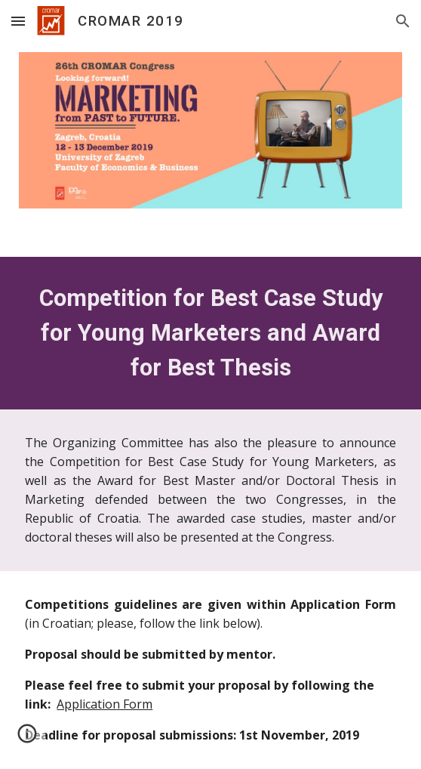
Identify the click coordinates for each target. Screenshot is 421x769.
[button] (18, 21)
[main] (210, 333)
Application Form (104, 704)
